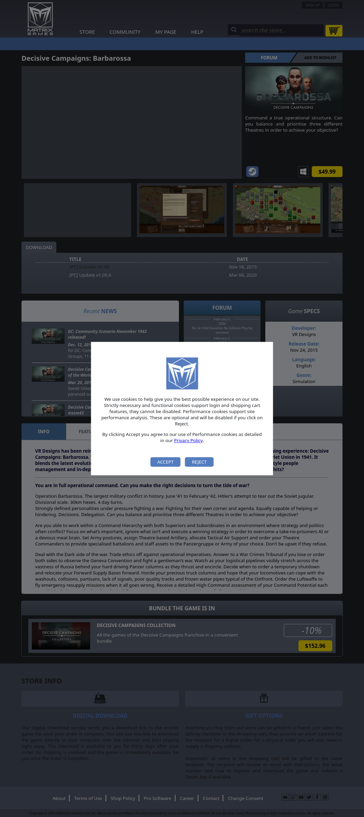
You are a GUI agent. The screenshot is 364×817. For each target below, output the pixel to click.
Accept (165, 462)
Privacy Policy (188, 441)
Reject (199, 462)
